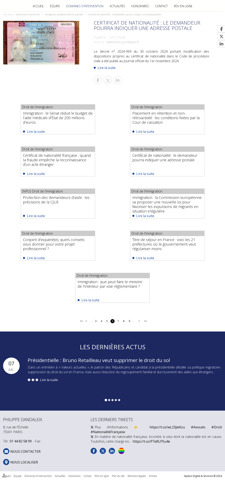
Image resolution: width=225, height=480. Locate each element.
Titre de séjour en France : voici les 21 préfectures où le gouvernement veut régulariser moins (164, 244)
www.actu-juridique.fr (123, 42)
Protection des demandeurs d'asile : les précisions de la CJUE (56, 199)
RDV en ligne (183, 6)
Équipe (55, 6)
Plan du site (118, 476)
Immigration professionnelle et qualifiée (64, 14)
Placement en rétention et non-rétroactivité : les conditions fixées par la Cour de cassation (166, 118)
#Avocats (198, 427)
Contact (161, 6)
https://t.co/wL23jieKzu (167, 427)
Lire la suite (107, 67)
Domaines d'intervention (84, 6)
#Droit (216, 427)
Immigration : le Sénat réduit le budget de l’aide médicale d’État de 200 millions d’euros (58, 118)
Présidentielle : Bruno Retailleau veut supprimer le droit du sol (99, 360)
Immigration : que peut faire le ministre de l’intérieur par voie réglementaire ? (110, 284)
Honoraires (140, 6)
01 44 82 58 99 (21, 441)
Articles (153, 476)
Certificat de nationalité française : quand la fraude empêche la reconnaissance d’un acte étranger (57, 160)
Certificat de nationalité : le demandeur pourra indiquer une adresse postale (124, 14)
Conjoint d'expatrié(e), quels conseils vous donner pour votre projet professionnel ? (54, 244)
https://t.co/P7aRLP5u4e (151, 441)
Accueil (38, 6)
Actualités (117, 6)
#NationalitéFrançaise (108, 432)
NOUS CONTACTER (25, 451)
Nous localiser (24, 462)
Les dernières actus (112, 347)
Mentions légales (137, 476)
